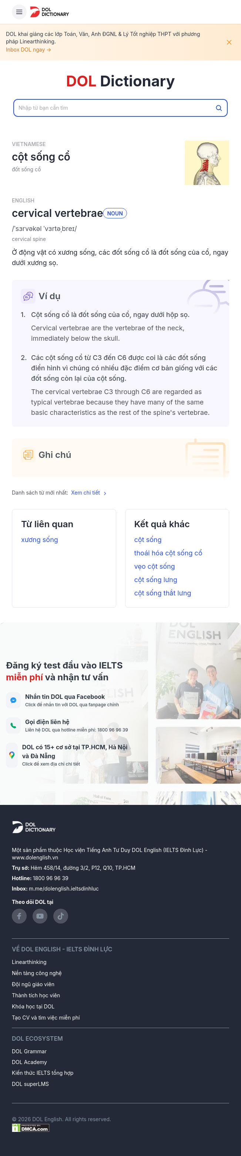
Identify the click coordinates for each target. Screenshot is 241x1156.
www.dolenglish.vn (35, 857)
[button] (120, 229)
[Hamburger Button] (19, 11)
